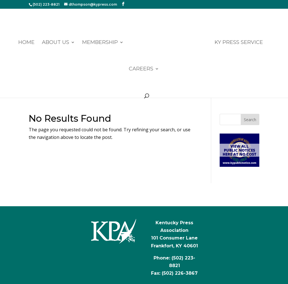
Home (26, 42)
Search (250, 119)
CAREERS (141, 69)
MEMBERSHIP (100, 42)
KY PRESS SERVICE (239, 42)
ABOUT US (55, 42)
